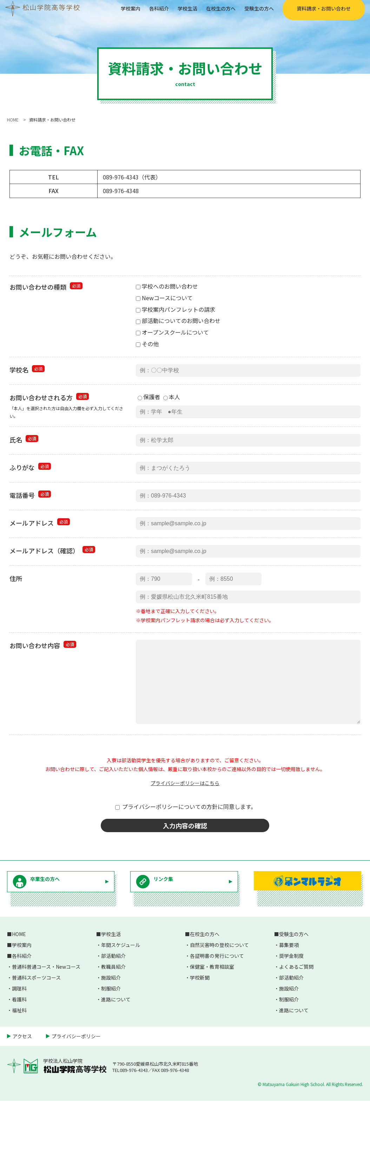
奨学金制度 (291, 1020)
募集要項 (289, 1009)
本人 (171, 400)
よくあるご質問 (296, 1030)
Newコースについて (164, 298)
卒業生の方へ (58, 950)
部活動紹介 (113, 1020)
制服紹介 (111, 1052)
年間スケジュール (120, 1009)
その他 (147, 344)
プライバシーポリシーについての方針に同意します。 (185, 858)
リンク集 (174, 950)
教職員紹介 (113, 1030)
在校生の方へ (209, 13)
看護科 (19, 1063)
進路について (116, 1063)
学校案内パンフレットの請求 (175, 309)
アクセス (22, 1100)
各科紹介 (141, 13)
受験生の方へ (252, 13)
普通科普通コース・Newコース (46, 1030)
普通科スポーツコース (36, 1041)
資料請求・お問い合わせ (318, 14)
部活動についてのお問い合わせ (178, 320)
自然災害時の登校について (219, 1009)
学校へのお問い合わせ (167, 286)
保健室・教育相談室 (212, 1030)
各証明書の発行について (217, 1020)
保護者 (149, 400)
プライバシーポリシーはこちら (185, 834)
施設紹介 (111, 1041)
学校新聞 (200, 1041)
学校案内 (110, 13)
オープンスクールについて (172, 332)
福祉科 (19, 1074)
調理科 (19, 1052)
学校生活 (172, 13)
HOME (19, 998)
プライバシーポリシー (76, 1100)
